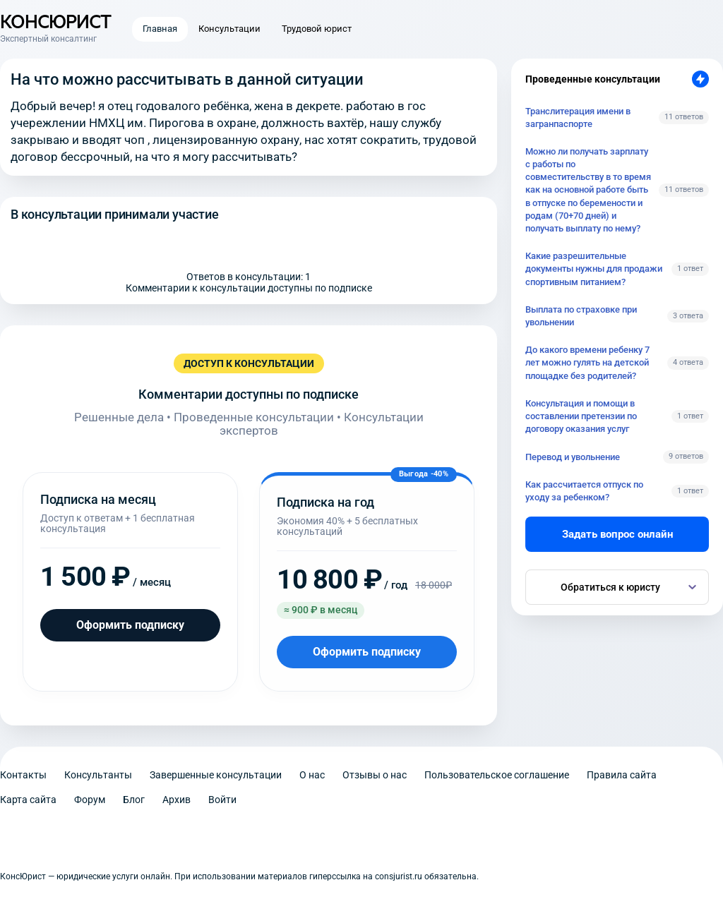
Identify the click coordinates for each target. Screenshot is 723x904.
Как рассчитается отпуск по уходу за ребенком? (584, 490)
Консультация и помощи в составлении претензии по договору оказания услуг (581, 416)
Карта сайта (28, 799)
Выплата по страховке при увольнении (581, 315)
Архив (176, 799)
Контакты (23, 775)
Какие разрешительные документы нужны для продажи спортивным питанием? (593, 269)
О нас (312, 775)
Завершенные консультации (216, 775)
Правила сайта (622, 775)
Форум (89, 799)
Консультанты (98, 775)
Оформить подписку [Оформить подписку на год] (367, 651)
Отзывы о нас (374, 775)
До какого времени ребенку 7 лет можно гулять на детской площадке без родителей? (587, 362)
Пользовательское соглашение (496, 775)
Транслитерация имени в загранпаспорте (578, 117)
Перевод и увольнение (572, 457)
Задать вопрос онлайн (617, 534)
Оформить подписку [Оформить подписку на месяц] (130, 625)
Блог (134, 799)
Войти (222, 799)
